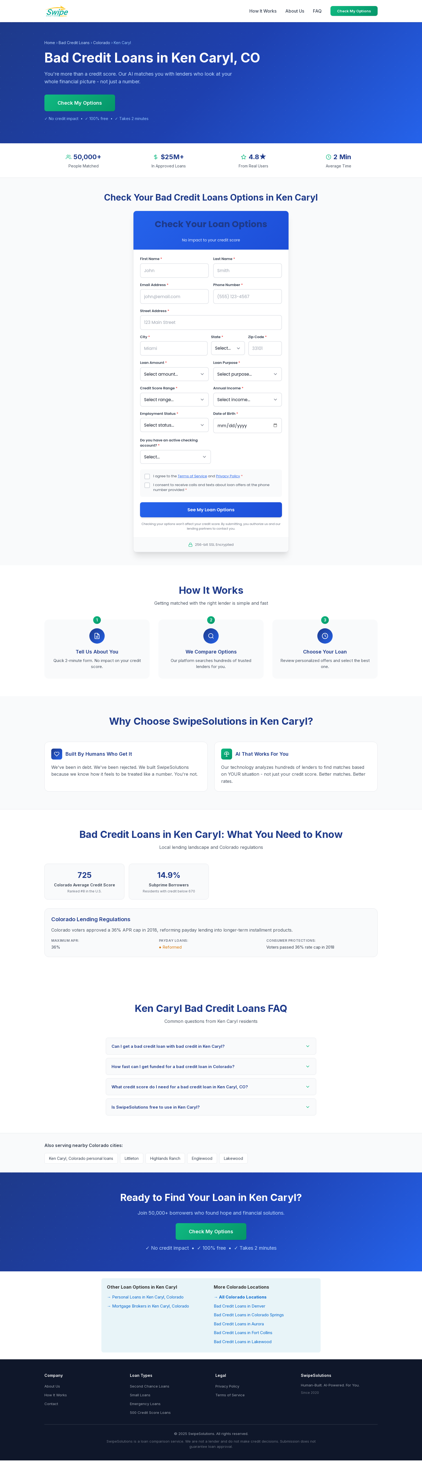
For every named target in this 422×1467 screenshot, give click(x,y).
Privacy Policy (228, 471)
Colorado (101, 42)
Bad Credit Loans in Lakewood (243, 1337)
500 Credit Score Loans (150, 1408)
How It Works (262, 11)
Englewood (202, 1154)
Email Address (154, 284)
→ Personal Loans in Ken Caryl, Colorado (145, 1292)
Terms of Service (192, 471)
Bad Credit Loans (74, 42)
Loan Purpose (226, 360)
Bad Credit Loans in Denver (239, 1302)
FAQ (317, 11)
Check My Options (354, 11)
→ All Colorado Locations (240, 1292)
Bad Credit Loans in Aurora (239, 1319)
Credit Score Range (159, 385)
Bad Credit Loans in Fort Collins (243, 1328)
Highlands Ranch (165, 1154)
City (145, 335)
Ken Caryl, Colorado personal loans (81, 1154)
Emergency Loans (145, 1399)
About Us (294, 11)
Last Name (224, 258)
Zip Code (257, 335)
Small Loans (140, 1391)
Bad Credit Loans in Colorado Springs (249, 1310)
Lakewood (233, 1154)
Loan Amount (153, 360)
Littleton (132, 1154)
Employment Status (159, 409)
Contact (51, 1399)
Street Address (154, 309)
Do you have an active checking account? (169, 438)
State (217, 335)
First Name (151, 258)
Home (49, 42)
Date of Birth (225, 409)
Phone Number (228, 284)
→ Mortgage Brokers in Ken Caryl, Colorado (148, 1302)
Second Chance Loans (149, 1382)
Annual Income (228, 385)
